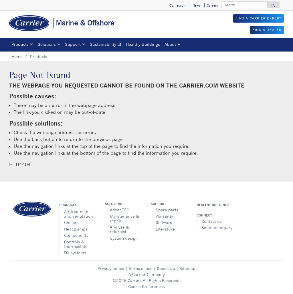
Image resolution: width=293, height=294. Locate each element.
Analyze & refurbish (119, 229)
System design (124, 238)
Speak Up (166, 268)
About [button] (170, 44)
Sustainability (107, 45)
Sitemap (187, 268)
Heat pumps (76, 229)
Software (164, 222)
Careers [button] (212, 5)
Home (17, 56)
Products (68, 205)
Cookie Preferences (146, 286)
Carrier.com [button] (178, 5)
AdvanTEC (119, 209)
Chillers (71, 222)
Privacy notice (111, 268)
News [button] (196, 5)
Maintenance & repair (124, 218)
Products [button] (20, 44)
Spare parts (167, 209)
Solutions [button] (47, 44)
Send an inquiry (216, 227)
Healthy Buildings (143, 44)
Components (76, 235)
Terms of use (140, 268)
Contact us (211, 221)
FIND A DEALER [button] (267, 30)
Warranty (164, 216)
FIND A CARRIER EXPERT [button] (258, 18)
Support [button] (73, 44)
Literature (165, 229)
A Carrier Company (146, 274)
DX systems (75, 252)
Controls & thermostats (75, 244)
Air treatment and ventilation (78, 213)
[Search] (244, 4)
